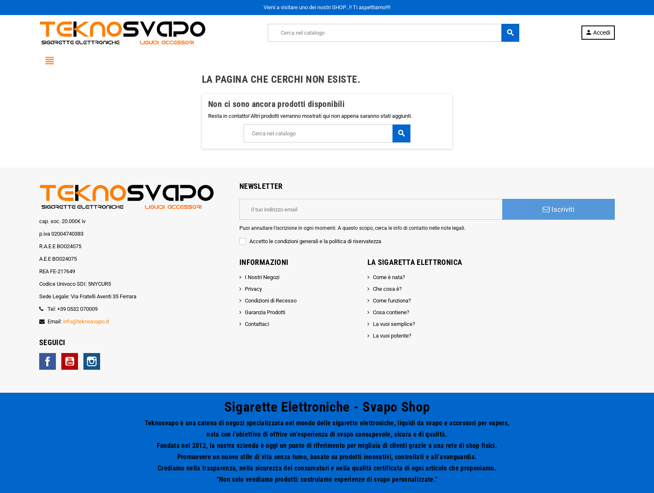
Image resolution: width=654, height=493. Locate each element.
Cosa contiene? (391, 312)
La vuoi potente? (392, 336)
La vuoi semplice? (394, 324)
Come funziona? (392, 300)
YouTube (69, 361)
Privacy (253, 289)
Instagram (91, 361)
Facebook (47, 361)
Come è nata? (389, 277)
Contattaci (257, 324)
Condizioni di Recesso (271, 300)
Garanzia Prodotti (265, 312)
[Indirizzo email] (370, 209)
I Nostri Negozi (262, 277)
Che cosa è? (387, 289)
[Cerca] (393, 33)
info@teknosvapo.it (86, 321)
